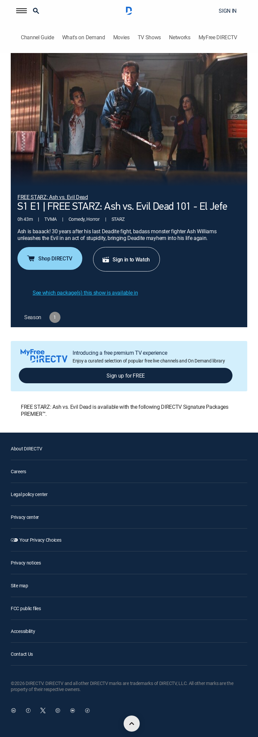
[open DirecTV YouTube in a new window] (72, 710)
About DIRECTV (26, 448)
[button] (21, 10)
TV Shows (149, 37)
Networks (179, 37)
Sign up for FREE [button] (125, 375)
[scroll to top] (131, 724)
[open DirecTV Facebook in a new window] (28, 710)
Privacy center (25, 517)
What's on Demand (83, 37)
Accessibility (23, 631)
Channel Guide (37, 37)
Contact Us (22, 654)
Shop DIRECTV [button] (49, 258)
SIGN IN (227, 10)
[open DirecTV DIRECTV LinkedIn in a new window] (13, 710)
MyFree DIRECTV (218, 37)
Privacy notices (26, 562)
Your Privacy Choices (40, 540)
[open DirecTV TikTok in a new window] (87, 710)
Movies (121, 37)
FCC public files (26, 608)
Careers (18, 471)
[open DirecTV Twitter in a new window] (43, 710)
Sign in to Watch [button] (126, 259)
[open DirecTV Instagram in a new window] (57, 710)
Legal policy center (29, 494)
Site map (19, 585)
